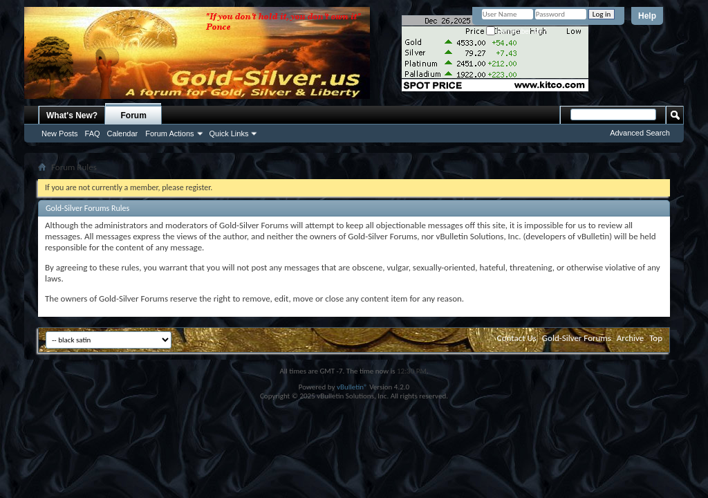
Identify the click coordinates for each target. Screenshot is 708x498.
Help (647, 16)
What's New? (71, 115)
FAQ (92, 133)
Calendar (122, 133)
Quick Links (229, 133)
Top (655, 338)
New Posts (59, 133)
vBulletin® (352, 386)
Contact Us (517, 338)
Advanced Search (640, 133)
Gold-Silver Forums (576, 338)
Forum (134, 115)
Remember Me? (516, 31)
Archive (630, 338)
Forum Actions (169, 133)
